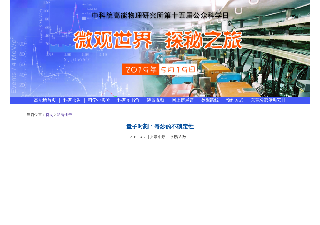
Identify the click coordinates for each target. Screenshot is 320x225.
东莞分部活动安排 (268, 100)
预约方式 (234, 100)
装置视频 (155, 100)
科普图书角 (128, 100)
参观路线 (210, 100)
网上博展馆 (183, 100)
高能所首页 (45, 100)
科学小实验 (99, 100)
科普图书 (64, 114)
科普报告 (72, 100)
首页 (49, 114)
